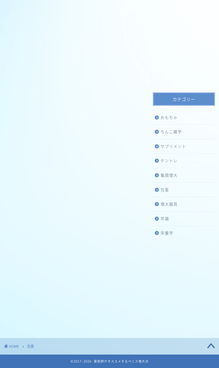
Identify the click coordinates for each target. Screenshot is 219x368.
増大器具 (169, 204)
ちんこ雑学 (171, 131)
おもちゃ (169, 117)
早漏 (165, 218)
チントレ (169, 160)
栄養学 (167, 233)
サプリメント (173, 146)
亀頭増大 (169, 175)
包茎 (165, 189)
